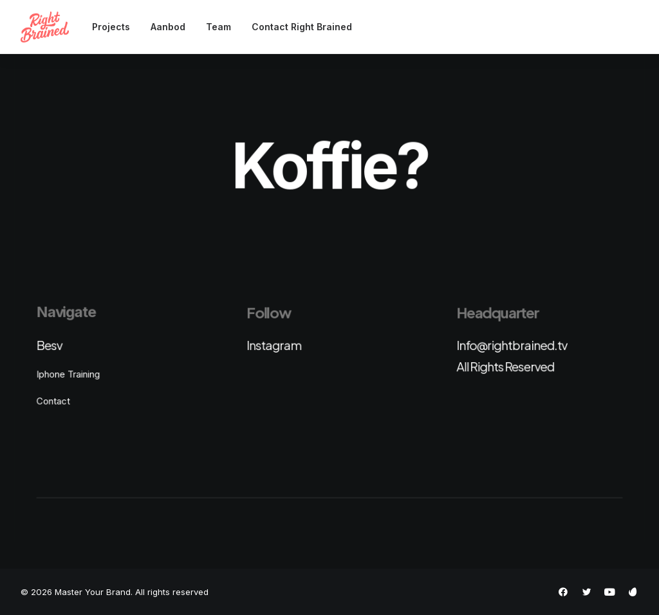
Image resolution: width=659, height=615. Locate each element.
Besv (49, 345)
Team (218, 26)
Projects (111, 26)
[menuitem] (115, 27)
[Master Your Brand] (45, 27)
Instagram (273, 345)
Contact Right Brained (302, 26)
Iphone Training (68, 374)
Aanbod (168, 26)
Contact (53, 401)
